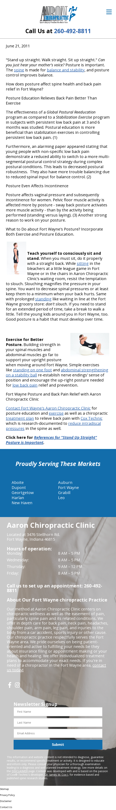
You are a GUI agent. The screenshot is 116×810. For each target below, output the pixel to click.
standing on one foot (32, 370)
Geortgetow (23, 492)
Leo (61, 497)
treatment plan (20, 418)
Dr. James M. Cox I (56, 774)
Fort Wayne (68, 487)
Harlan (18, 497)
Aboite (18, 482)
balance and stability (66, 70)
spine (19, 70)
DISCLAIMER (20, 771)
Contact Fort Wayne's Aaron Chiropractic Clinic (48, 408)
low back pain (25, 385)
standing (43, 299)
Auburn (65, 482)
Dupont (19, 487)
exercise (56, 413)
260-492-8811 (72, 31)
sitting (83, 263)
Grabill (64, 492)
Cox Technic (91, 418)
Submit (58, 744)
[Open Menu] (109, 12)
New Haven (22, 502)
